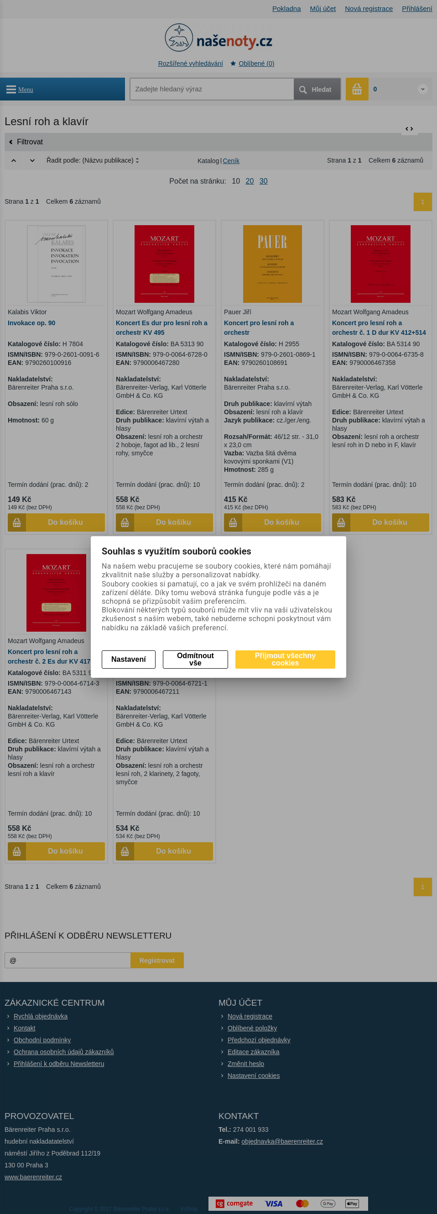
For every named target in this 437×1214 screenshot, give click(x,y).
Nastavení (128, 659)
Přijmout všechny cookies (285, 659)
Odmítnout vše (195, 659)
